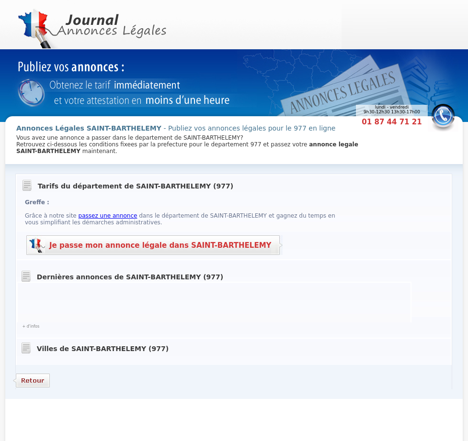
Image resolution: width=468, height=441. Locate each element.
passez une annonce (108, 215)
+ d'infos (30, 326)
